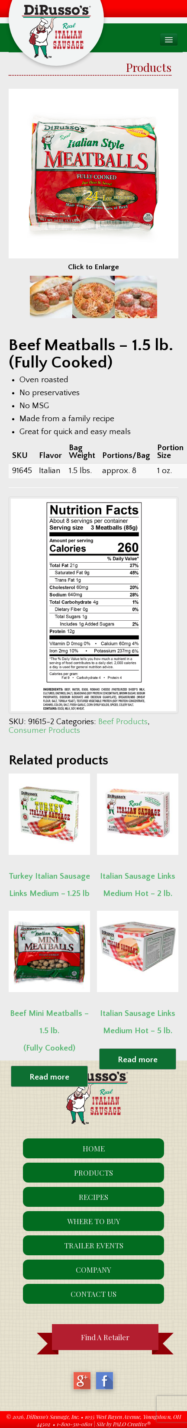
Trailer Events (93, 1245)
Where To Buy (93, 1221)
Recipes (93, 1197)
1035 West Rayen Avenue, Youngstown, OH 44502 (109, 1420)
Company (93, 1269)
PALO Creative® (132, 1424)
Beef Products (123, 721)
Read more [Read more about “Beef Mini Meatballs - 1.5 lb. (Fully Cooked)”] (49, 1077)
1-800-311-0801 (74, 1424)
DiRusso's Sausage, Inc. (53, 1416)
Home (94, 1148)
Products (93, 1172)
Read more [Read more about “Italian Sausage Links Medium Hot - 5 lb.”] (138, 1059)
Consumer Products (44, 730)
